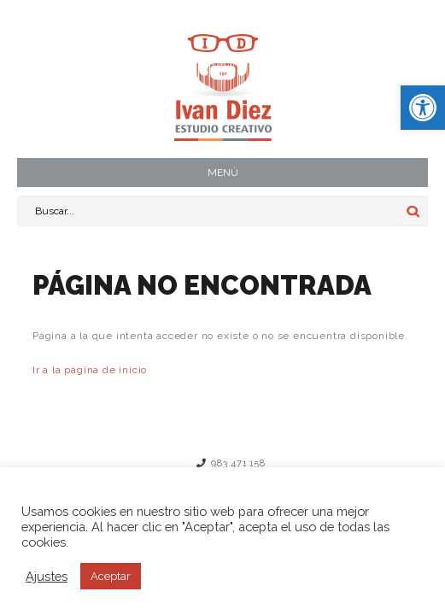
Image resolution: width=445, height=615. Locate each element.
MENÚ (223, 173)
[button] (423, 107)
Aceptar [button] (111, 576)
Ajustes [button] (46, 576)
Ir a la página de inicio (89, 370)
